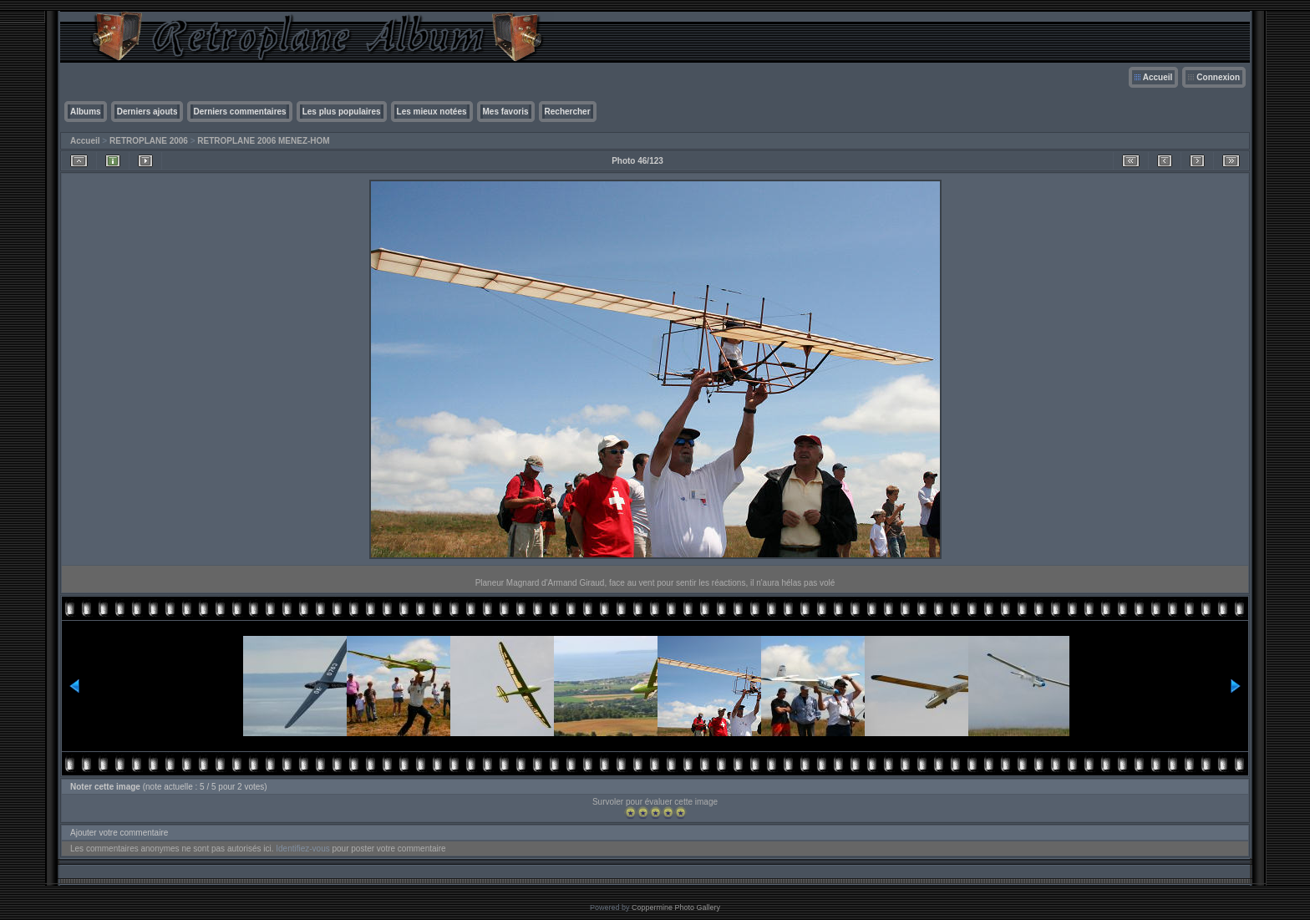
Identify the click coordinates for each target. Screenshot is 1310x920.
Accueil (1158, 77)
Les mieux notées (432, 111)
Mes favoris (506, 111)
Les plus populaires (341, 111)
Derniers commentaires (239, 111)
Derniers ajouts (147, 111)
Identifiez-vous (302, 848)
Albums (85, 111)
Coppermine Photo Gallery (676, 907)
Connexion (1218, 77)
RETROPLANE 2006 (148, 140)
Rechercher (568, 111)
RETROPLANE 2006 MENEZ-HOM (263, 140)
